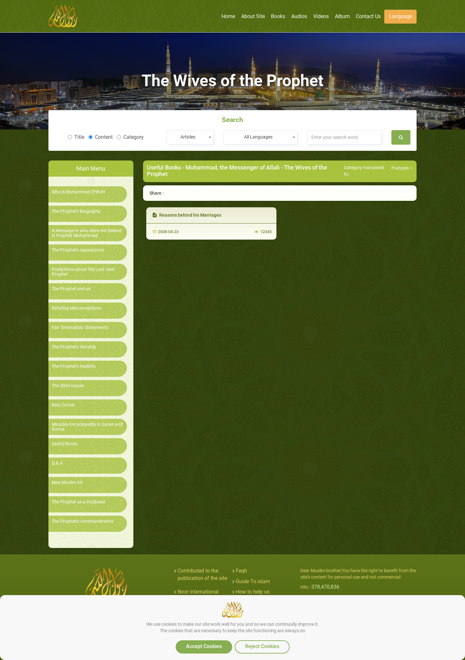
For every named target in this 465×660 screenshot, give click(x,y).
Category (130, 137)
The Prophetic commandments (82, 521)
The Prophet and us (71, 288)
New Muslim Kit (67, 482)
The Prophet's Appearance (78, 250)
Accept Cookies (204, 646)
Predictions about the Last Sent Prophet (83, 272)
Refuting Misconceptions (76, 308)
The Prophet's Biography (76, 211)
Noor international (198, 592)
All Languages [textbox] (258, 136)
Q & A (57, 463)
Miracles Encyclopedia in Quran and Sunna (87, 427)
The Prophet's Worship (74, 347)
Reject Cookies (262, 646)
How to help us (253, 592)
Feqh (241, 571)
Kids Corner (63, 405)
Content (100, 137)
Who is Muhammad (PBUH (78, 192)
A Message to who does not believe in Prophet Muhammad (86, 233)
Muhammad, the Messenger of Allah (232, 167)
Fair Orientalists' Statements (80, 327)
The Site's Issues (68, 385)
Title (76, 137)
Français (402, 167)
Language (400, 16)
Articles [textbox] (188, 136)
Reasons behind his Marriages (187, 215)
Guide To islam (253, 581)
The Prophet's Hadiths (74, 366)
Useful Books (65, 443)
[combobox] (190, 137)
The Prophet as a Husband (78, 502)
